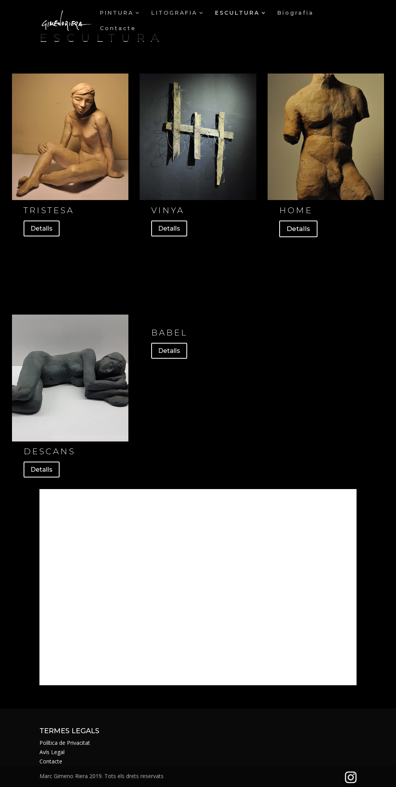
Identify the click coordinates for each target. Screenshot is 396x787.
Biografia (295, 13)
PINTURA (116, 13)
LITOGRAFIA (174, 13)
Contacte (118, 29)
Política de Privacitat (64, 742)
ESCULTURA (237, 13)
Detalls (42, 228)
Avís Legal (52, 752)
